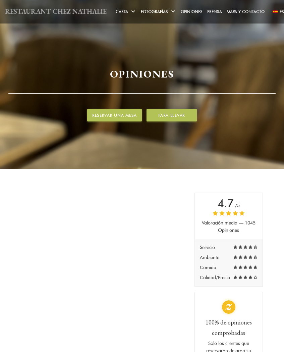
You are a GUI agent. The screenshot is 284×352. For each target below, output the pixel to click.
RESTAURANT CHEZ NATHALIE (56, 11)
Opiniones (192, 11)
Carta (126, 11)
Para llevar (171, 115)
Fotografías (158, 11)
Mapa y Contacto (246, 11)
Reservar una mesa (114, 115)
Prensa (214, 11)
